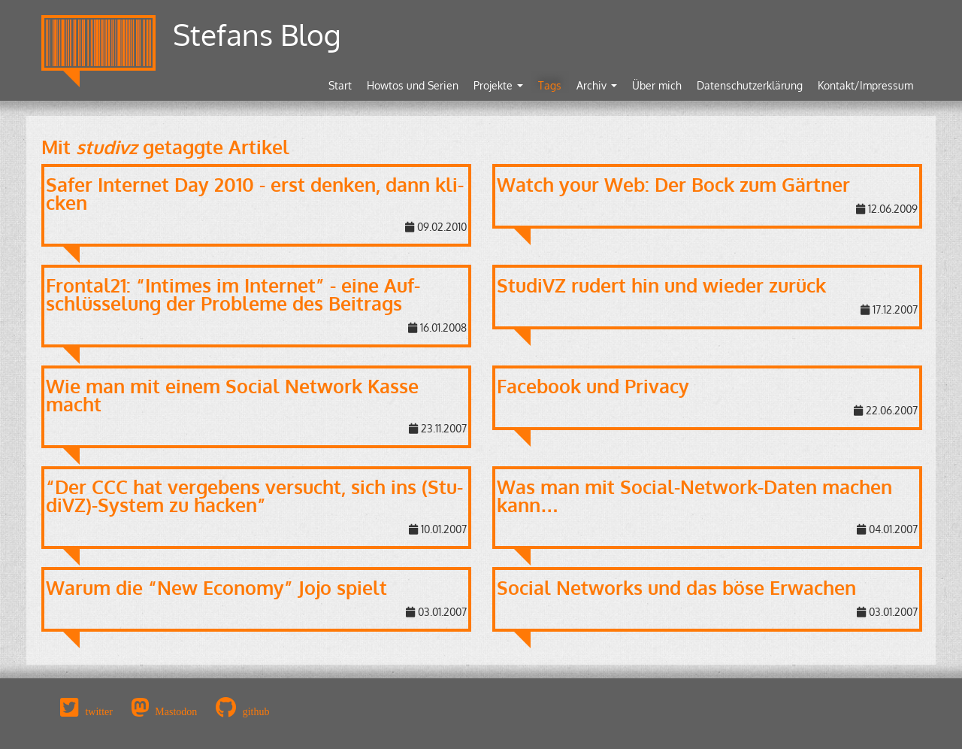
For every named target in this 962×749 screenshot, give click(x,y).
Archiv (596, 85)
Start (340, 85)
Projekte (498, 85)
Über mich (657, 85)
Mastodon (176, 711)
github (256, 711)
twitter (99, 711)
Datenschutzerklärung (750, 85)
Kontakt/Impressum (865, 85)
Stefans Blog (257, 34)
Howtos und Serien (412, 85)
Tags (549, 85)
